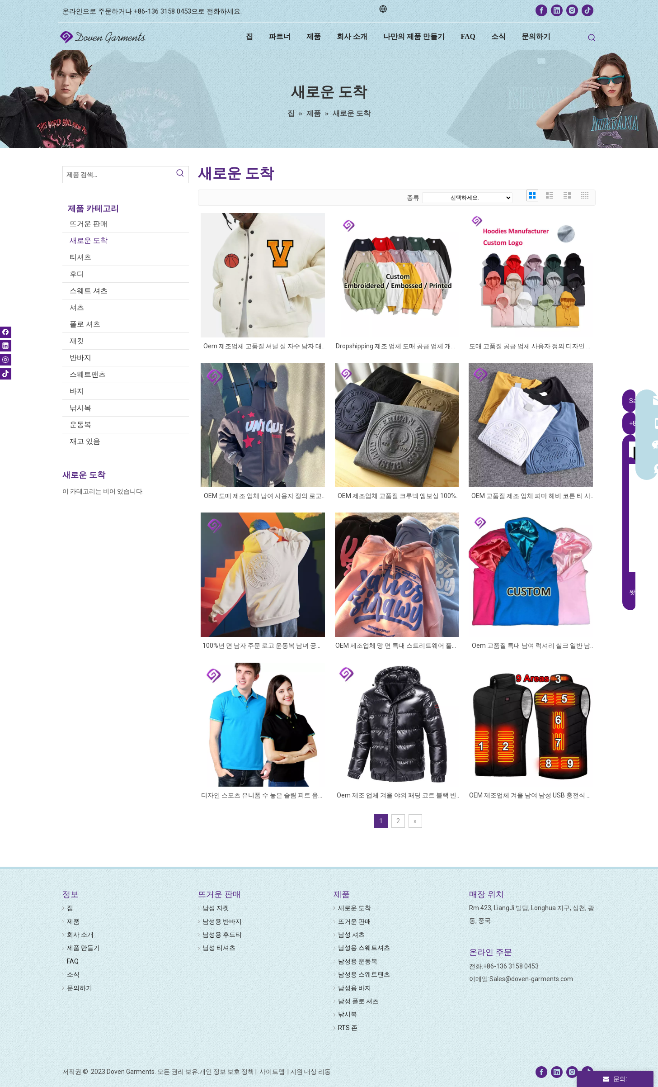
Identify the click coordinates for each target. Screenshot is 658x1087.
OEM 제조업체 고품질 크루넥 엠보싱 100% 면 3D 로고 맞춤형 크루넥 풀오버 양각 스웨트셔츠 (397, 496)
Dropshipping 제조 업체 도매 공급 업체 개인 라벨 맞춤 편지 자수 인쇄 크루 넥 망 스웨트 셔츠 (396, 346)
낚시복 (80, 407)
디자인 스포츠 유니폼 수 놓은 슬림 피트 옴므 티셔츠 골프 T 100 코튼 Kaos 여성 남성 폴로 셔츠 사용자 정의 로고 (262, 796)
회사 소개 (80, 934)
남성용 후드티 (222, 934)
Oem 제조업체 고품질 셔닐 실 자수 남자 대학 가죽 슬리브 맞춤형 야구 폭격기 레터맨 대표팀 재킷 (262, 346)
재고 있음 (85, 441)
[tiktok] (587, 10)
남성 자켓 (215, 907)
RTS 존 (347, 1027)
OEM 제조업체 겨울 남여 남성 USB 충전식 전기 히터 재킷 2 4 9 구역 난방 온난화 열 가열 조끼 (531, 796)
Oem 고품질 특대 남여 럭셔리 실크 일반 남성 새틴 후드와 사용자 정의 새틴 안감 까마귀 (530, 646)
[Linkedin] (557, 10)
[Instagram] (572, 10)
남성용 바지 (354, 988)
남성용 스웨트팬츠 (364, 974)
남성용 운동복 (357, 961)
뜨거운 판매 (89, 223)
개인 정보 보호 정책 (226, 1071)
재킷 (77, 341)
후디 (77, 274)
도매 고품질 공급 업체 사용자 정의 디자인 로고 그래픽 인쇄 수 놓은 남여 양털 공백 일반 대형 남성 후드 (530, 346)
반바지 (80, 357)
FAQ (73, 961)
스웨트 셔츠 (89, 290)
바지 (77, 391)
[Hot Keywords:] (592, 38)
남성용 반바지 (222, 921)
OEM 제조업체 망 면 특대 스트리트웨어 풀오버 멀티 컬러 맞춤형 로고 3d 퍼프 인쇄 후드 (396, 646)
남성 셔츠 (351, 934)
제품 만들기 (83, 947)
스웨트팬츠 (88, 374)
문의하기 (79, 988)
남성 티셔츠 (218, 947)
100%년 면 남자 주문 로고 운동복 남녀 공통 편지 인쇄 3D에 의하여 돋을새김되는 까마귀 (263, 646)
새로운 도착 (89, 240)
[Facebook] (541, 10)
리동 (324, 1071)
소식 (73, 974)
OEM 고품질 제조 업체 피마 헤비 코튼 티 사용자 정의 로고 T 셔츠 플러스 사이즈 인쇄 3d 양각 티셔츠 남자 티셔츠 (530, 496)
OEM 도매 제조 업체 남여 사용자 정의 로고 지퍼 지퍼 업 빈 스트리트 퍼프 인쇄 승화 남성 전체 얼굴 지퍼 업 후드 (262, 496)
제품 (73, 921)
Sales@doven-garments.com (531, 979)
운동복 (80, 424)
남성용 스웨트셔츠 (364, 947)
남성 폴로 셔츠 (358, 1001)
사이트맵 (272, 1071)
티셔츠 (80, 257)
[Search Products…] (117, 174)
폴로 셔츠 (85, 324)
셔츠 (77, 307)
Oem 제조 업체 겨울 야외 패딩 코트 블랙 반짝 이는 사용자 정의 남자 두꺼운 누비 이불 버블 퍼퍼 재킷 (396, 796)
